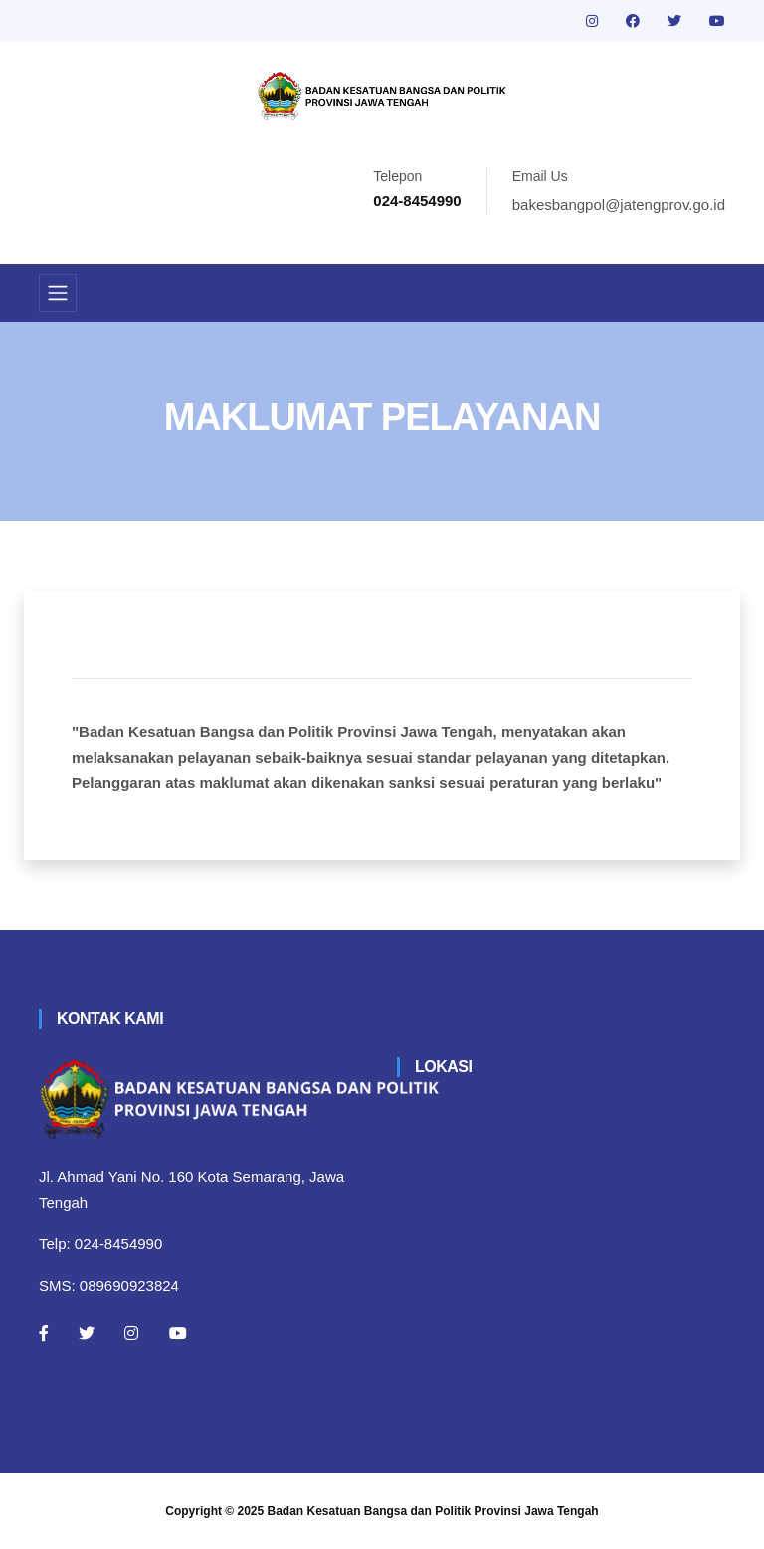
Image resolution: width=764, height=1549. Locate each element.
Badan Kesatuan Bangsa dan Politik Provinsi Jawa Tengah (433, 1511)
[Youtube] (178, 1333)
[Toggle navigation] (58, 293)
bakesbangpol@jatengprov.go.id (618, 204)
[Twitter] (86, 1333)
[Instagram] (131, 1333)
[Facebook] (44, 1333)
